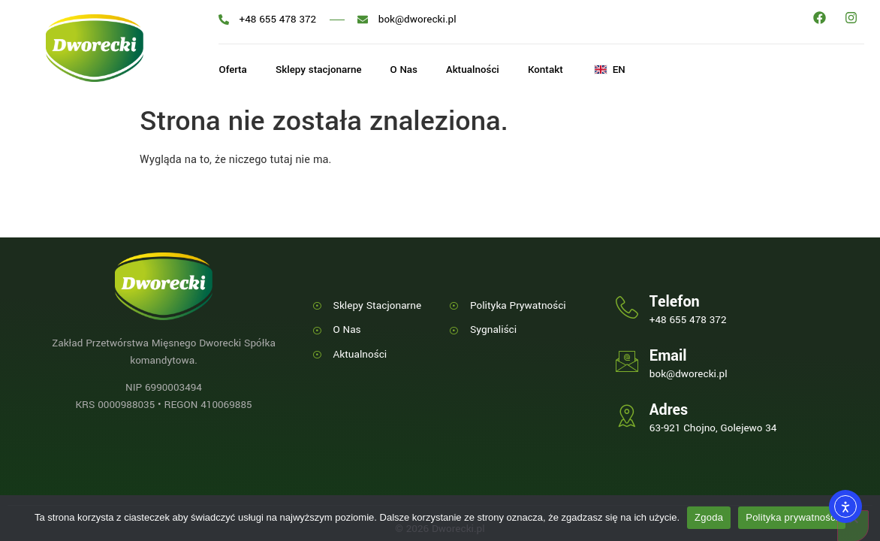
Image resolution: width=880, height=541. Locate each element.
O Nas (408, 70)
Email (668, 356)
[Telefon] (627, 307)
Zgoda (709, 517)
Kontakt (554, 70)
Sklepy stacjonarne (320, 70)
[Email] (627, 361)
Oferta (232, 70)
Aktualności (479, 70)
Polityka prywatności (792, 517)
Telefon (674, 302)
